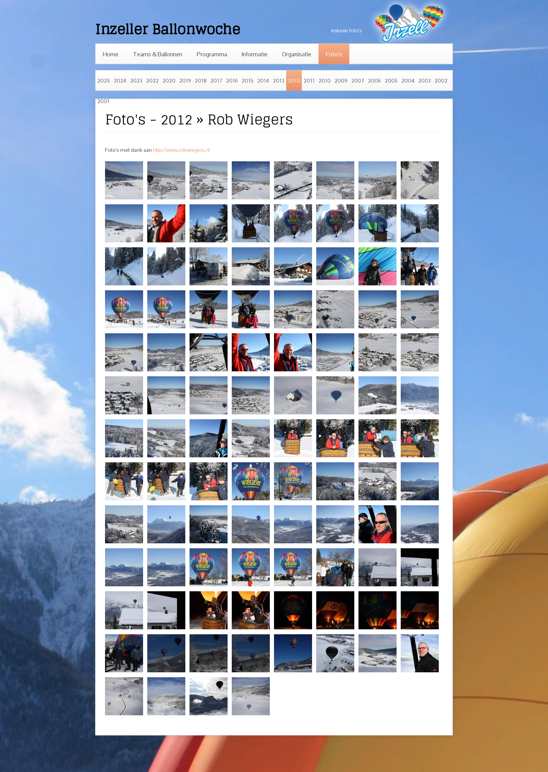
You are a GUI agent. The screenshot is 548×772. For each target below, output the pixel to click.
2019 (185, 81)
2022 (152, 81)
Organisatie (296, 54)
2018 (201, 81)
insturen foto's (346, 30)
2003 (424, 81)
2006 (374, 81)
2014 (263, 81)
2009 (341, 81)
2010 (325, 81)
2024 (120, 81)
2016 (232, 81)
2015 (247, 81)
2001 (103, 101)
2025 (103, 81)
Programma (212, 54)
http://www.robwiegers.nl (181, 149)
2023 (136, 81)
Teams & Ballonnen (157, 54)
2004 (407, 81)
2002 (441, 81)
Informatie (255, 54)
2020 (168, 81)
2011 (309, 81)
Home (110, 54)
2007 (357, 81)
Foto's (334, 54)
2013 (278, 81)
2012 (294, 81)
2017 (216, 81)
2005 (391, 81)
